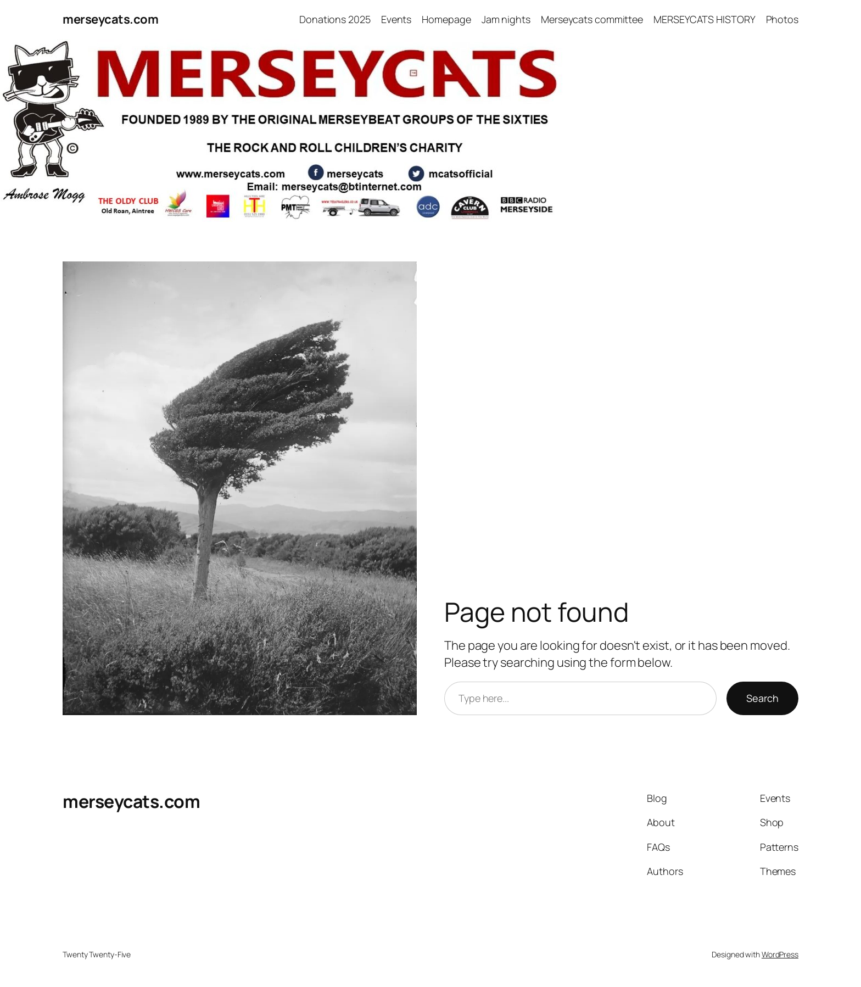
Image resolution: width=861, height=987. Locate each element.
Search (762, 698)
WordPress (780, 954)
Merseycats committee (592, 19)
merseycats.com (110, 19)
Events (396, 19)
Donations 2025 (335, 19)
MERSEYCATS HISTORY (704, 19)
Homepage (446, 19)
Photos (782, 19)
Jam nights (506, 19)
